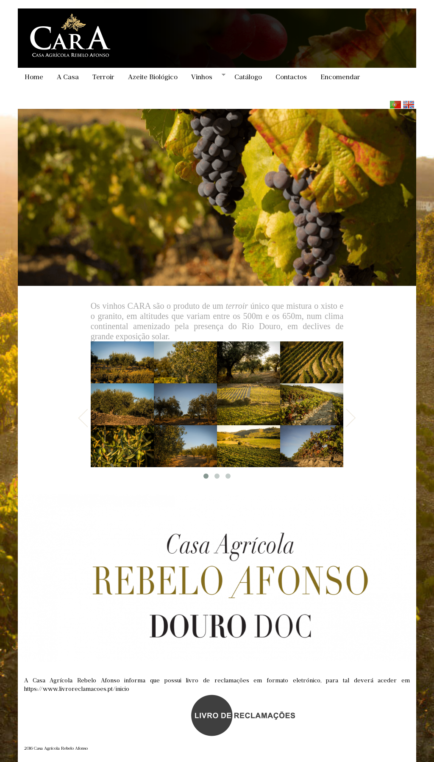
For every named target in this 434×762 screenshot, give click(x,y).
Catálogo (248, 77)
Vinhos (204, 76)
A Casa (68, 77)
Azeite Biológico (153, 77)
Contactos (291, 77)
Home (34, 77)
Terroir (103, 77)
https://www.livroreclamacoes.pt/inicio (76, 689)
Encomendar (340, 77)
